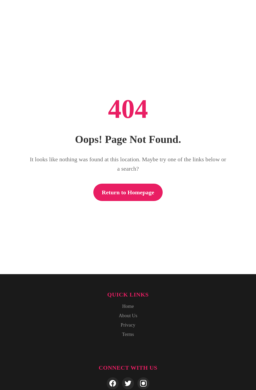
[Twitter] (128, 383)
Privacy (128, 325)
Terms (128, 334)
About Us (128, 315)
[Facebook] (113, 383)
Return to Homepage (128, 192)
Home (128, 306)
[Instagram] (143, 383)
